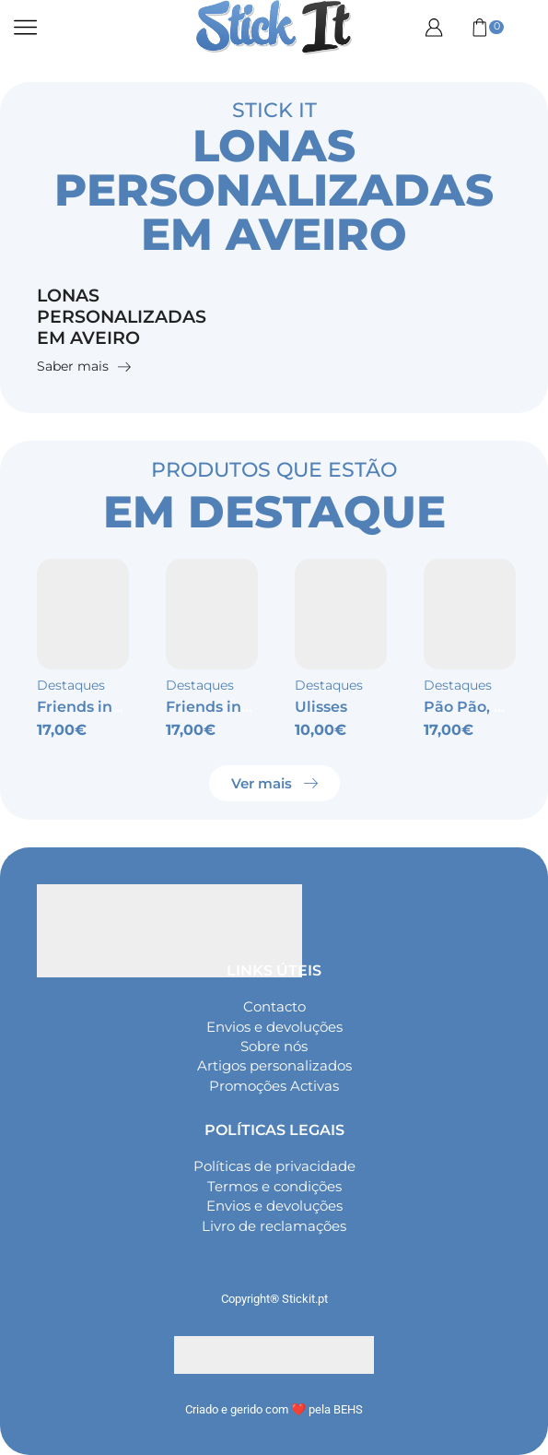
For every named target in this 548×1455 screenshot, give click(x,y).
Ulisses (321, 707)
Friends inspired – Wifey (128, 707)
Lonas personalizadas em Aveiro (126, 317)
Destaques (71, 687)
